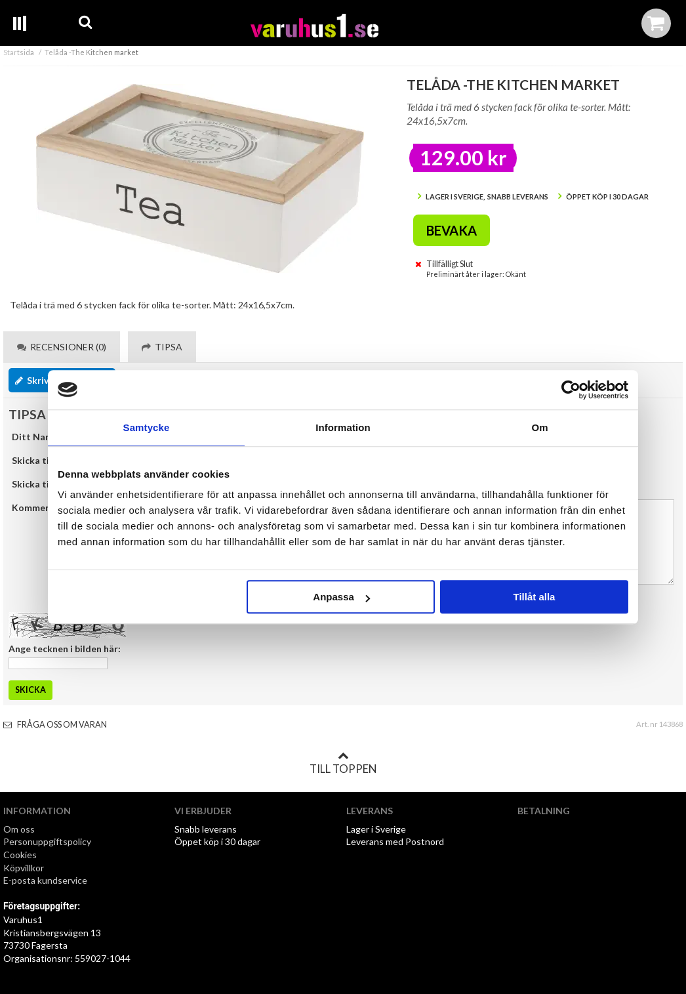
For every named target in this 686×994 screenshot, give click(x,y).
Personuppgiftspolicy (47, 841)
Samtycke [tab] (146, 427)
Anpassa (341, 596)
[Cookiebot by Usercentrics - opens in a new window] (571, 390)
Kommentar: (39, 507)
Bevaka (451, 230)
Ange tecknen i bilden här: (65, 648)
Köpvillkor (23, 867)
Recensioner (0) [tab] (61, 346)
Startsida (18, 52)
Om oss (19, 829)
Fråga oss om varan (55, 725)
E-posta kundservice (46, 880)
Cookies (20, 854)
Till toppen (343, 763)
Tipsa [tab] (162, 346)
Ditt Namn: (36, 436)
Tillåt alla (534, 596)
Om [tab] (539, 427)
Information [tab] (343, 427)
